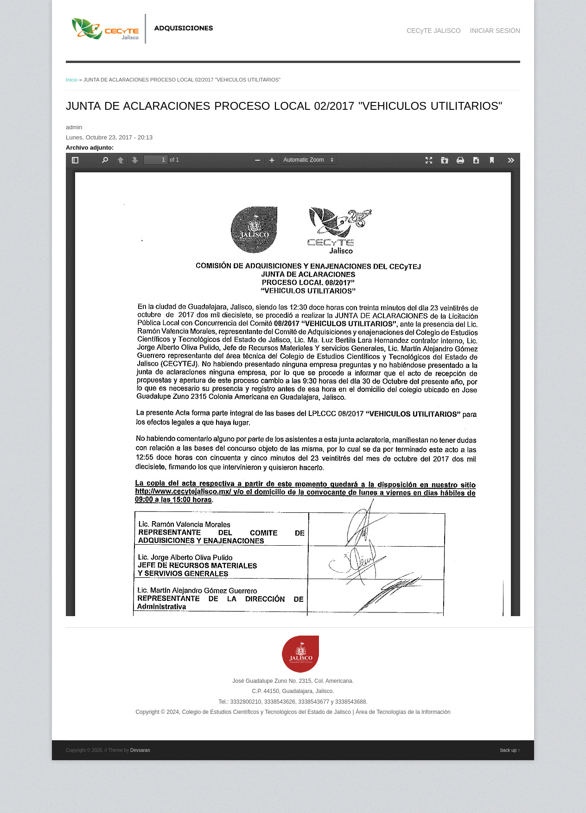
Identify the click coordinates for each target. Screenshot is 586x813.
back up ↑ (510, 750)
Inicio (72, 79)
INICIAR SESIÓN (495, 30)
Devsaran (140, 750)
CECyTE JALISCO (434, 30)
